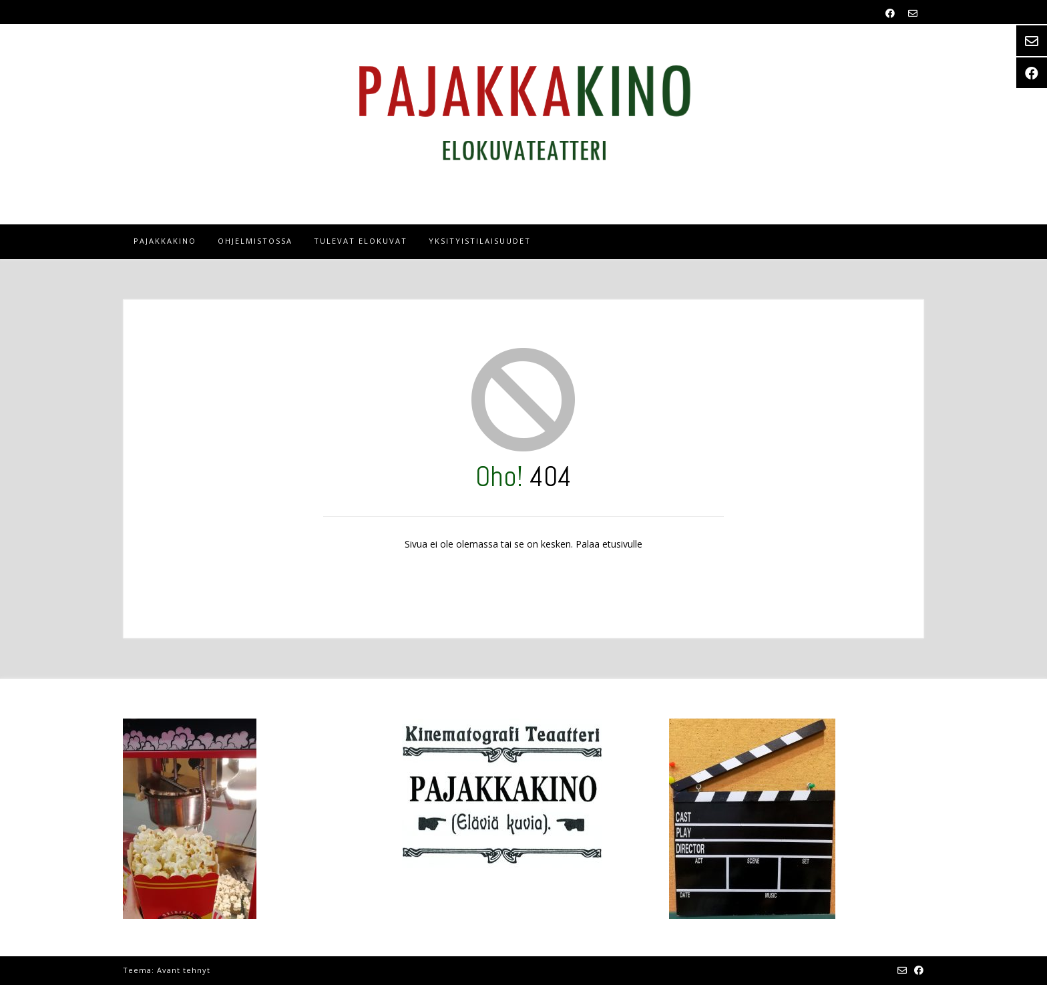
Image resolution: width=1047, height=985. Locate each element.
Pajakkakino (165, 241)
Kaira (223, 970)
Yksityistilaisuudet (480, 241)
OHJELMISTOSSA (255, 241)
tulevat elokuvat (360, 241)
